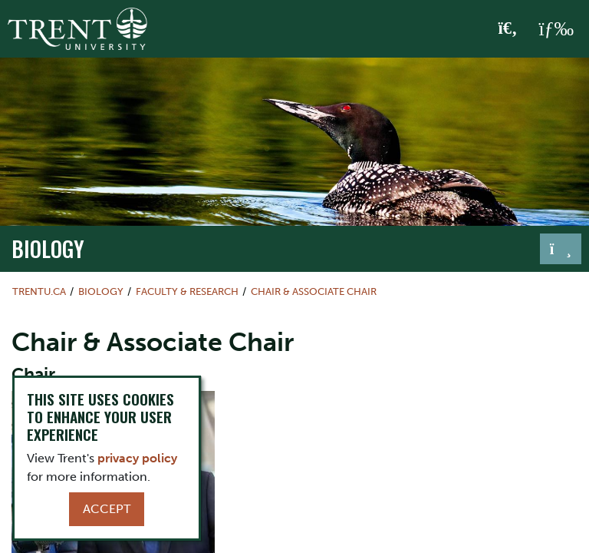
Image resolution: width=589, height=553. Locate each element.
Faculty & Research (187, 291)
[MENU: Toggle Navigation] (556, 29)
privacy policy (137, 458)
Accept (106, 509)
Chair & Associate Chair (314, 291)
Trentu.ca (39, 291)
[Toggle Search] (508, 29)
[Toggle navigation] (560, 248)
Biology (48, 248)
